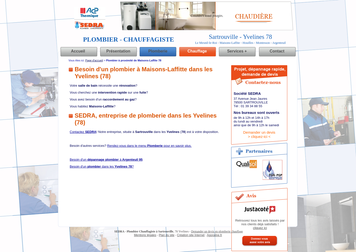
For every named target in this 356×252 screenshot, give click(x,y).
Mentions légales (145, 235)
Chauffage (197, 51)
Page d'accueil (94, 60)
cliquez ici (260, 228)
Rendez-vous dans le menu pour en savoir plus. (149, 146)
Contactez (83, 132)
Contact (277, 51)
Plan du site (167, 235)
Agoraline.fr (214, 235)
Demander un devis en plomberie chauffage (217, 231)
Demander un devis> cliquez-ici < (259, 134)
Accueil (78, 51)
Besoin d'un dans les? (102, 166)
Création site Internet (190, 235)
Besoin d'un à (106, 159)
